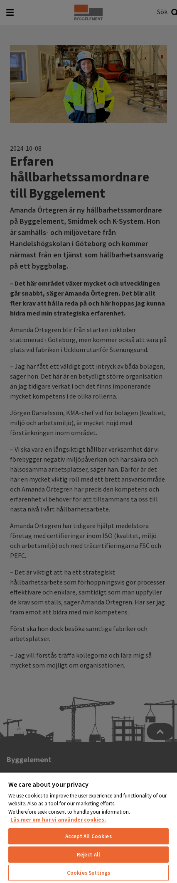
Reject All (88, 854)
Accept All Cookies (88, 836)
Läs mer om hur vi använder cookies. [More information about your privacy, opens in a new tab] (58, 819)
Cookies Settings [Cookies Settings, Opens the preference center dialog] (88, 872)
